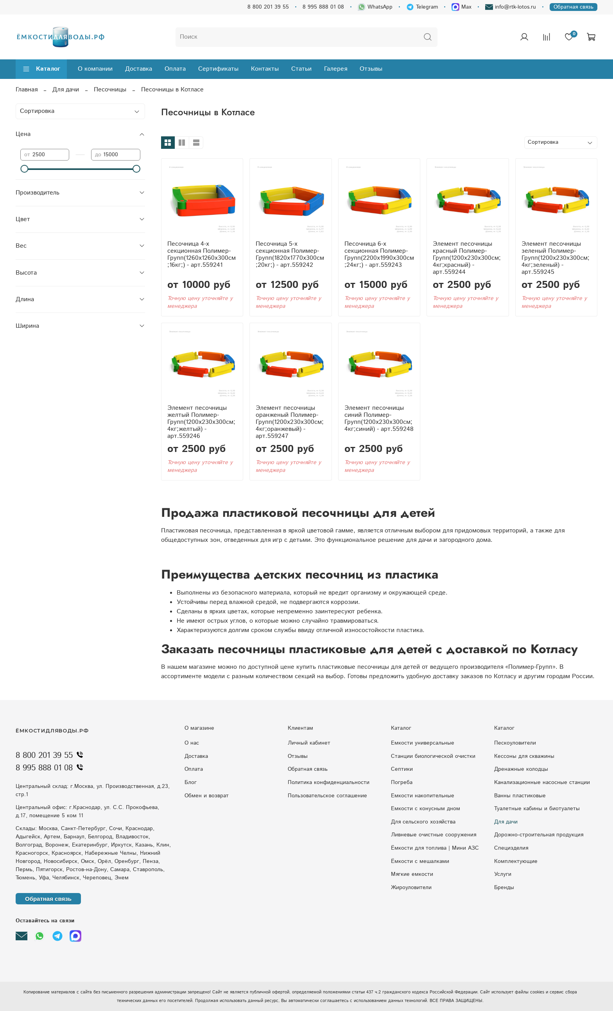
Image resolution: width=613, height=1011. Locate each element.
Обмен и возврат (207, 796)
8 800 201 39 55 (268, 7)
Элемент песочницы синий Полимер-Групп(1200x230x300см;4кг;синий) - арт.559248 (379, 419)
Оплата (175, 68)
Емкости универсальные (422, 743)
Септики (402, 769)
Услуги (502, 874)
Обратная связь (573, 7)
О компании (95, 68)
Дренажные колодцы (521, 769)
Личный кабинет (309, 743)
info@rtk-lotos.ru (510, 7)
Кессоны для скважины (524, 756)
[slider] (24, 169)
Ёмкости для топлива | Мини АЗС (435, 848)
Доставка (138, 68)
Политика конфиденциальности (328, 782)
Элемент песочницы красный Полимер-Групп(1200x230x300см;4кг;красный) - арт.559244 (467, 258)
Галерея (335, 68)
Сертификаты (218, 68)
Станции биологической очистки (433, 756)
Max (461, 7)
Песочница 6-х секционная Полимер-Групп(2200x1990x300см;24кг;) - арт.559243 (379, 254)
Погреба (401, 782)
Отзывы (371, 68)
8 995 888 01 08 (323, 7)
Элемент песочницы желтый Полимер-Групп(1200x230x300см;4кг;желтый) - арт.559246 (201, 422)
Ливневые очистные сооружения (433, 835)
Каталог (41, 68)
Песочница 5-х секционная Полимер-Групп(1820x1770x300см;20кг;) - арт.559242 (290, 254)
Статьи (301, 68)
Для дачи (65, 89)
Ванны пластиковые (520, 796)
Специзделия (511, 848)
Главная (27, 89)
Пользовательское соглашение (327, 796)
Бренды (504, 887)
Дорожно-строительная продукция (538, 835)
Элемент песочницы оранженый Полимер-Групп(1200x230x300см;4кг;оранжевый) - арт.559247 (290, 422)
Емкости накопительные (422, 796)
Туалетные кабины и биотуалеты (537, 809)
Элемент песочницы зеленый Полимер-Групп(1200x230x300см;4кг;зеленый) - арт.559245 (556, 258)
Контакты (265, 68)
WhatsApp (375, 7)
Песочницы (110, 89)
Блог (191, 782)
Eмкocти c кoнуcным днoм (425, 809)
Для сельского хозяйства (423, 822)
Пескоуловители (515, 743)
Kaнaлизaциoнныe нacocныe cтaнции (542, 782)
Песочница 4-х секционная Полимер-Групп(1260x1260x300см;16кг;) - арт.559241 (201, 254)
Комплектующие (516, 861)
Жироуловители (411, 887)
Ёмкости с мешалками (420, 861)
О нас (192, 743)
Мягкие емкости (412, 874)
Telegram (422, 7)
